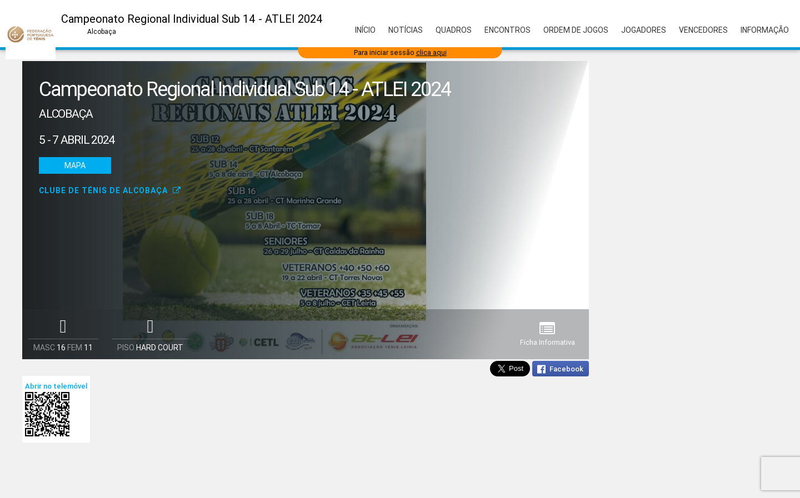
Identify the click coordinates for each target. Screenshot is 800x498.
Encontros (507, 30)
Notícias (405, 30)
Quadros (454, 30)
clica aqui (431, 52)
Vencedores (703, 30)
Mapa (75, 165)
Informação (765, 30)
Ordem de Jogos (575, 30)
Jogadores (643, 30)
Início (365, 30)
